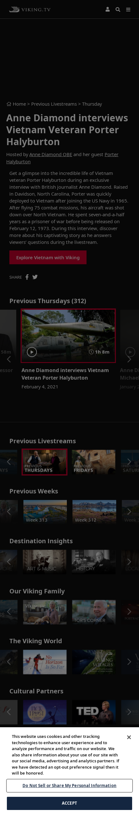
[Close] (129, 737)
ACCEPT (69, 803)
